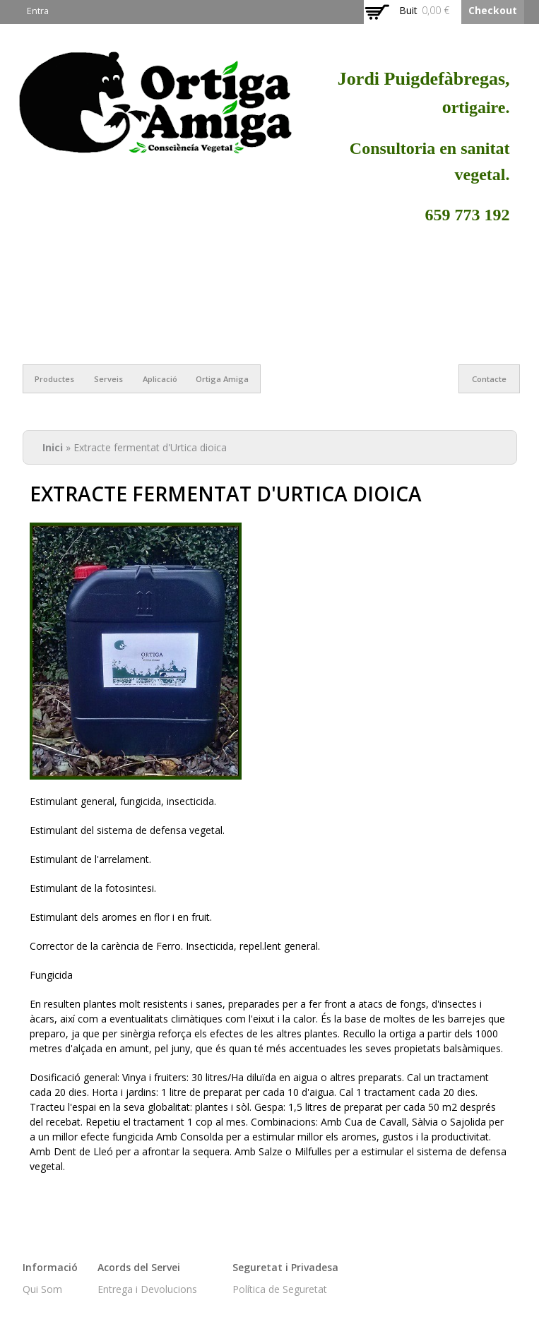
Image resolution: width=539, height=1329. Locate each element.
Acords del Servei (138, 1267)
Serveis (108, 379)
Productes (54, 379)
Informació (50, 1267)
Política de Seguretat (279, 1289)
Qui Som (42, 1289)
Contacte (489, 379)
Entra (38, 11)
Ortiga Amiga (222, 379)
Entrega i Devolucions (147, 1289)
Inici (52, 447)
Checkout (492, 10)
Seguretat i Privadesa (285, 1267)
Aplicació (160, 379)
